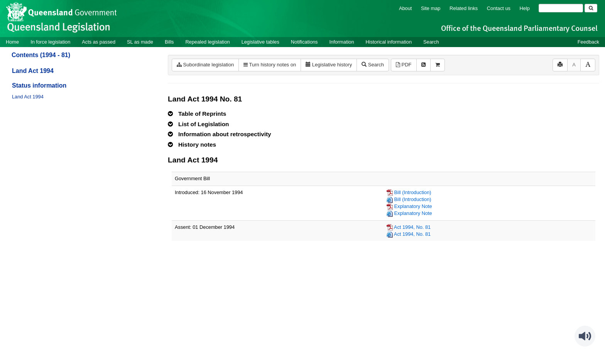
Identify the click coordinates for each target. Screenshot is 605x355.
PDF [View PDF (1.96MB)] (404, 65)
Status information (39, 85)
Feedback (588, 42)
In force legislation (50, 42)
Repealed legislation (207, 42)
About (405, 8)
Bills (169, 42)
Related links (464, 8)
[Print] (560, 65)
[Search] (561, 8)
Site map (431, 8)
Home (12, 42)
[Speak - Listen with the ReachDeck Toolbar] (585, 336)
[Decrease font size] (574, 65)
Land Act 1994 (33, 71)
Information (342, 42)
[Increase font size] (587, 65)
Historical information (389, 42)
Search (431, 42)
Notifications (304, 42)
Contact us (498, 8)
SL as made (140, 42)
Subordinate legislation (205, 65)
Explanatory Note (413, 206)
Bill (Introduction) (412, 192)
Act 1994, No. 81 (412, 227)
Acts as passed (98, 42)
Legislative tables (260, 42)
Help (525, 8)
